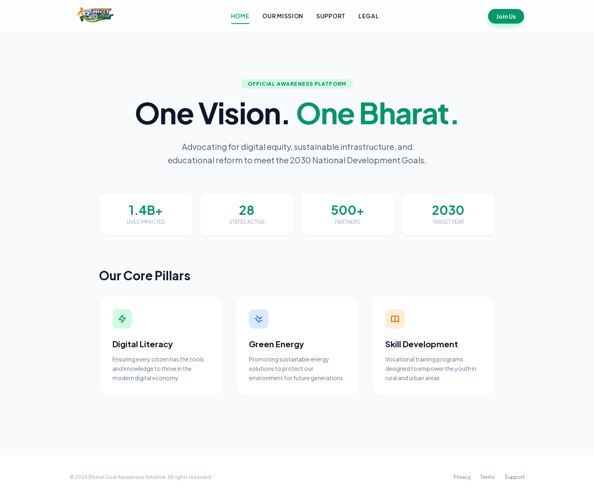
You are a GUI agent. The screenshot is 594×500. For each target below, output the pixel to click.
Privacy (462, 477)
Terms (487, 477)
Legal (369, 15)
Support (331, 15)
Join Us (506, 16)
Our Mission (282, 15)
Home (240, 15)
